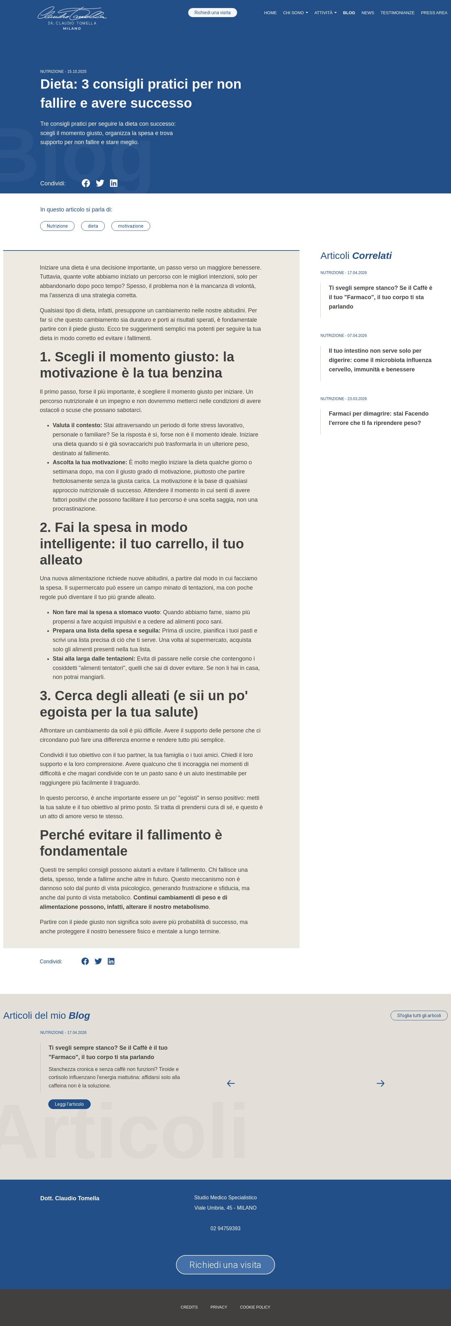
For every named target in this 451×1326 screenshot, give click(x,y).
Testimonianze (397, 13)
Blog (349, 13)
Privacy (218, 1307)
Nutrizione (57, 226)
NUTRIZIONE (52, 71)
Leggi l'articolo (69, 1104)
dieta (93, 226)
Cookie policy (255, 1307)
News (368, 13)
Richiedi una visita (213, 12)
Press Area (434, 13)
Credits (189, 1307)
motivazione (130, 226)
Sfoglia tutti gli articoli (419, 1015)
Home (270, 13)
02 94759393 (225, 1228)
